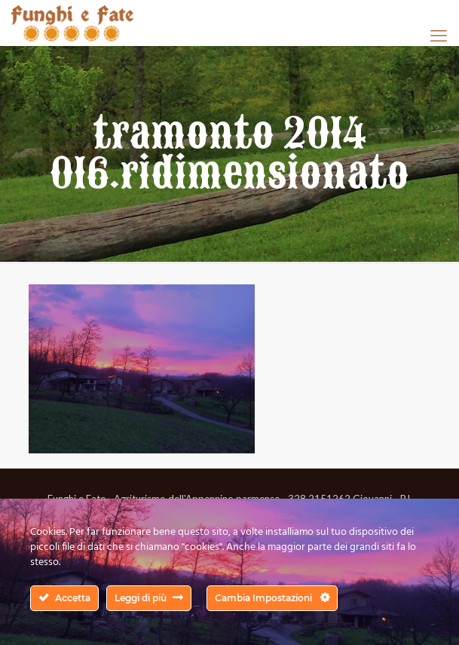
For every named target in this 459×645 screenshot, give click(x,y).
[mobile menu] (438, 35)
